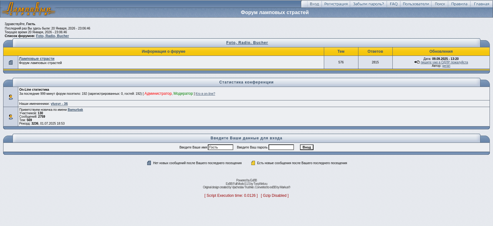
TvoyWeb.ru (260, 184)
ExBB (253, 180)
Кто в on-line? (205, 93)
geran (446, 65)
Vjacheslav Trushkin (243, 187)
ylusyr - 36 (59, 103)
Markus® (285, 187)
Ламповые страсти (36, 58)
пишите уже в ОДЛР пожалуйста (444, 62)
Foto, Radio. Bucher (247, 42)
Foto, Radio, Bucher (52, 36)
